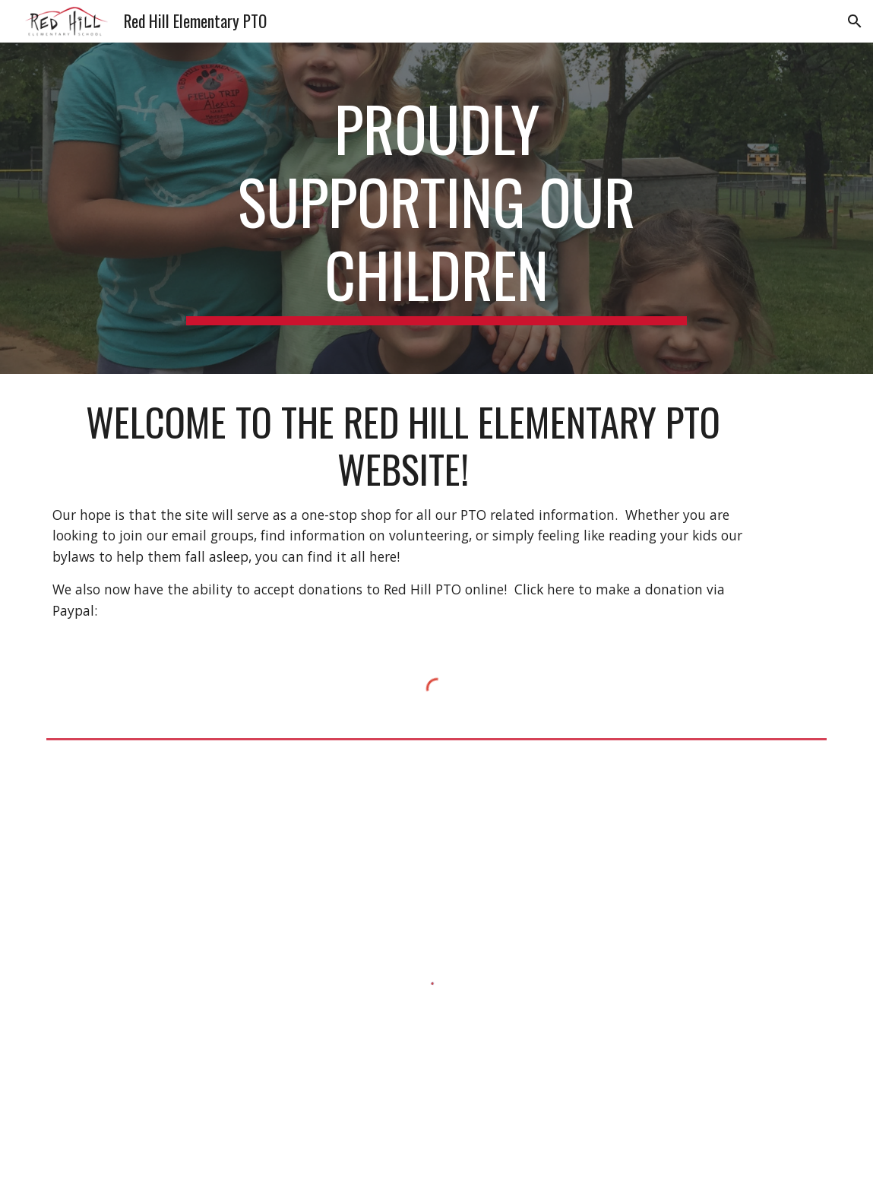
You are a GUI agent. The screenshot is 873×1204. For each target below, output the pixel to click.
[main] (437, 208)
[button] (855, 21)
